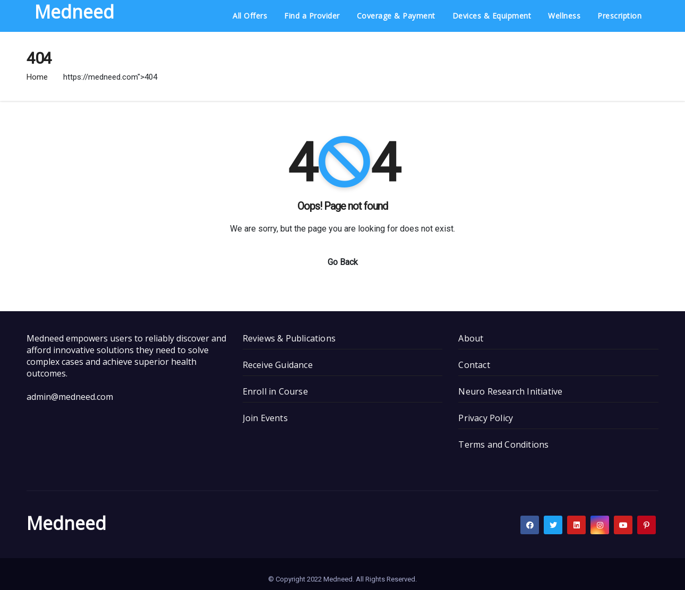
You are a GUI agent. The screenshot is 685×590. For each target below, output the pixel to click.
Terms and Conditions (503, 444)
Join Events (265, 418)
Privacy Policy (485, 418)
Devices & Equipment (492, 16)
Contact (474, 365)
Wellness (564, 16)
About (470, 338)
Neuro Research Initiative (510, 391)
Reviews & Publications (289, 338)
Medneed (66, 523)
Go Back (343, 262)
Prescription (619, 16)
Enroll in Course (275, 391)
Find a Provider (312, 16)
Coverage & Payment (396, 16)
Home (37, 77)
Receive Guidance (278, 365)
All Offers (250, 16)
